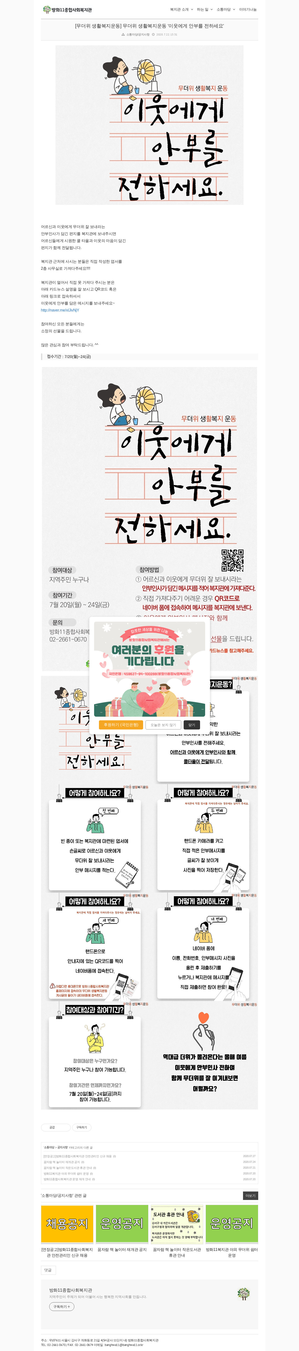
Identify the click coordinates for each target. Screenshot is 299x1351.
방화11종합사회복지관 (70, 1290)
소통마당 (226, 9)
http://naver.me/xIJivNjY (60, 310)
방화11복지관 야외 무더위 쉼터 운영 (66, 1173)
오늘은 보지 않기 (163, 725)
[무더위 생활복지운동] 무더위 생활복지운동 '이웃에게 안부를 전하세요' (149, 25)
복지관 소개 (181, 9)
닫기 (191, 725)
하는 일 (205, 9)
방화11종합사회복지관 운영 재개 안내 (67, 1179)
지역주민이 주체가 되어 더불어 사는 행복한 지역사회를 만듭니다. (98, 1297)
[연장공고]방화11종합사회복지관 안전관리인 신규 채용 (78, 1156)
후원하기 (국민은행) (121, 725)
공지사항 (62, 1147)
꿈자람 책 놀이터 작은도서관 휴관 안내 (68, 1168)
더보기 (251, 1196)
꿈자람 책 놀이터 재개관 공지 (62, 1162)
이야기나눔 (248, 9)
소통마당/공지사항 (138, 34)
